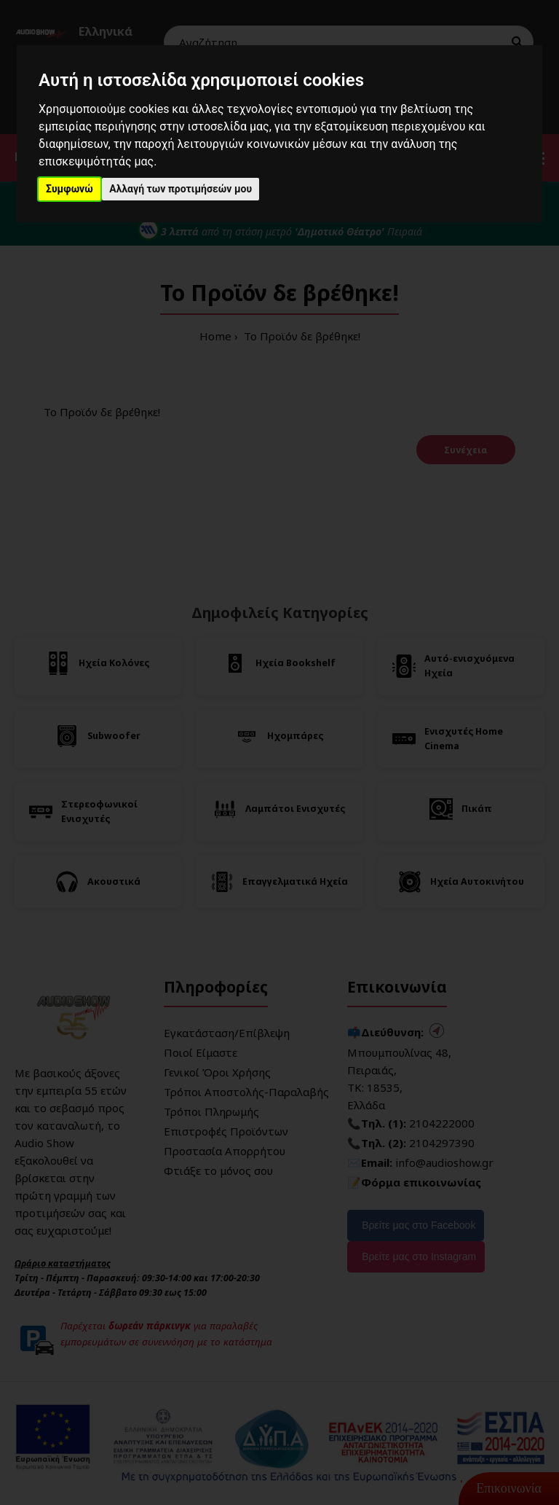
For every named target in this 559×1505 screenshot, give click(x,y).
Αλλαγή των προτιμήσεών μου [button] (180, 189)
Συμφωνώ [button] (69, 189)
